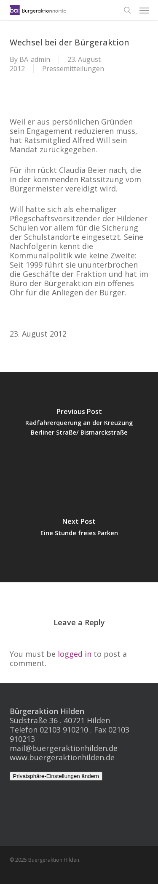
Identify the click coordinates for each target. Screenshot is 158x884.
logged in (74, 654)
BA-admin (34, 59)
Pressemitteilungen (73, 68)
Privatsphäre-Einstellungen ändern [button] (56, 776)
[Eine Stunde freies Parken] (79, 529)
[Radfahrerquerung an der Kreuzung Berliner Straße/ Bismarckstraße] (79, 424)
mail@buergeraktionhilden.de (64, 748)
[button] (144, 10)
